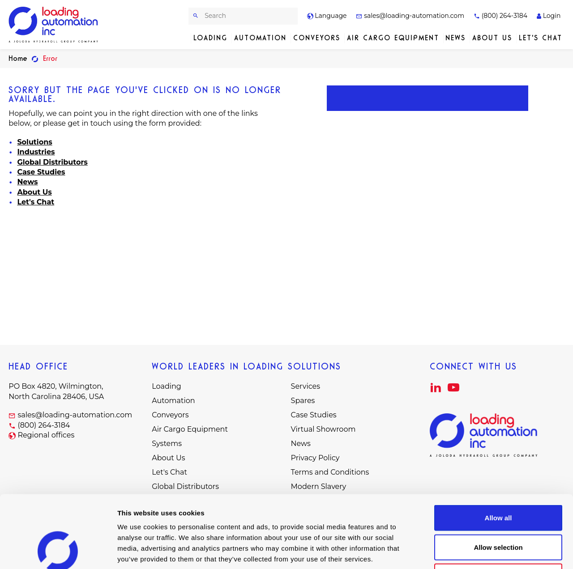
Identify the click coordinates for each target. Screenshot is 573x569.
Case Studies (41, 172)
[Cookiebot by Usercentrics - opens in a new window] (58, 551)
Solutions (34, 142)
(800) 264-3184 (500, 16)
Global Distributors (52, 162)
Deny (498, 510)
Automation (260, 38)
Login (548, 16)
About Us (492, 38)
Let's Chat (540, 38)
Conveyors (316, 38)
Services (305, 386)
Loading (210, 38)
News (455, 38)
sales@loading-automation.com (410, 16)
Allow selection (498, 481)
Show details (470, 551)
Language (327, 16)
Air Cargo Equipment (393, 38)
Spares (303, 400)
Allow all (498, 451)
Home (18, 58)
